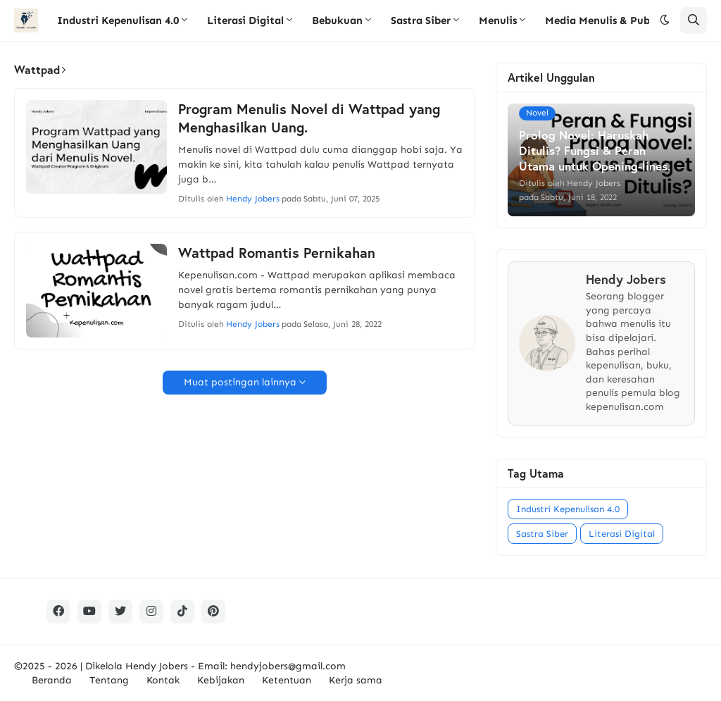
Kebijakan (220, 680)
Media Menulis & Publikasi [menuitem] (611, 20)
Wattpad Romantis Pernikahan (276, 253)
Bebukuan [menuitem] (337, 20)
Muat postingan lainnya (240, 382)
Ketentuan (286, 680)
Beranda (52, 680)
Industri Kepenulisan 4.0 (568, 509)
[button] (664, 20)
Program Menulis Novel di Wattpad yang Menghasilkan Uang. (309, 118)
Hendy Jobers (156, 666)
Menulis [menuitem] (498, 20)
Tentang (109, 680)
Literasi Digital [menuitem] (245, 20)
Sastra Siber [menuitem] (421, 20)
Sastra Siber (542, 533)
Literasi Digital (622, 533)
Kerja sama (355, 680)
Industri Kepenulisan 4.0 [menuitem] (118, 20)
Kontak (163, 680)
